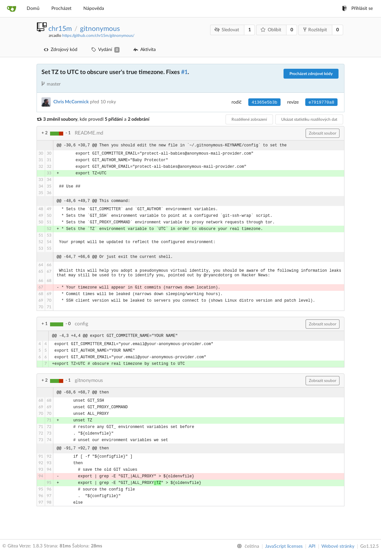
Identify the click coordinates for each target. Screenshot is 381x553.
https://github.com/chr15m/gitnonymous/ (98, 36)
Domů (33, 8)
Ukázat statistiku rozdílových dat (309, 119)
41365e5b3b (264, 102)
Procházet (61, 8)
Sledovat (226, 29)
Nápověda (93, 8)
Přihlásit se (357, 8)
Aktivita (144, 49)
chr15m (60, 28)
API (312, 546)
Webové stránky (337, 546)
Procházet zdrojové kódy (311, 74)
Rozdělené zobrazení (249, 119)
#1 (184, 72)
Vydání (105, 50)
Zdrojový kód (60, 49)
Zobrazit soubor (322, 133)
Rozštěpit (315, 29)
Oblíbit (271, 29)
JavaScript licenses (284, 546)
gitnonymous (100, 28)
